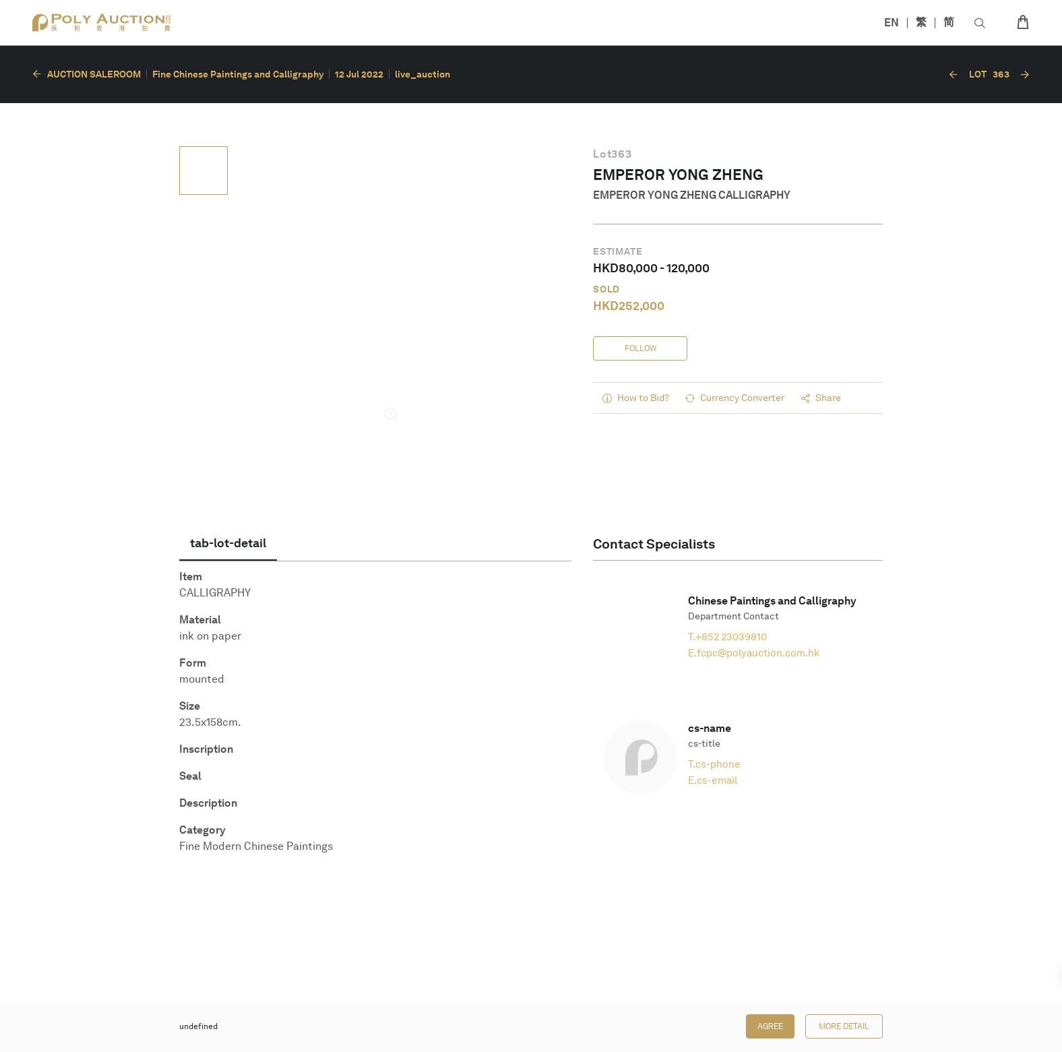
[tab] (228, 543)
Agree (770, 1026)
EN (891, 22)
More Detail (844, 1026)
